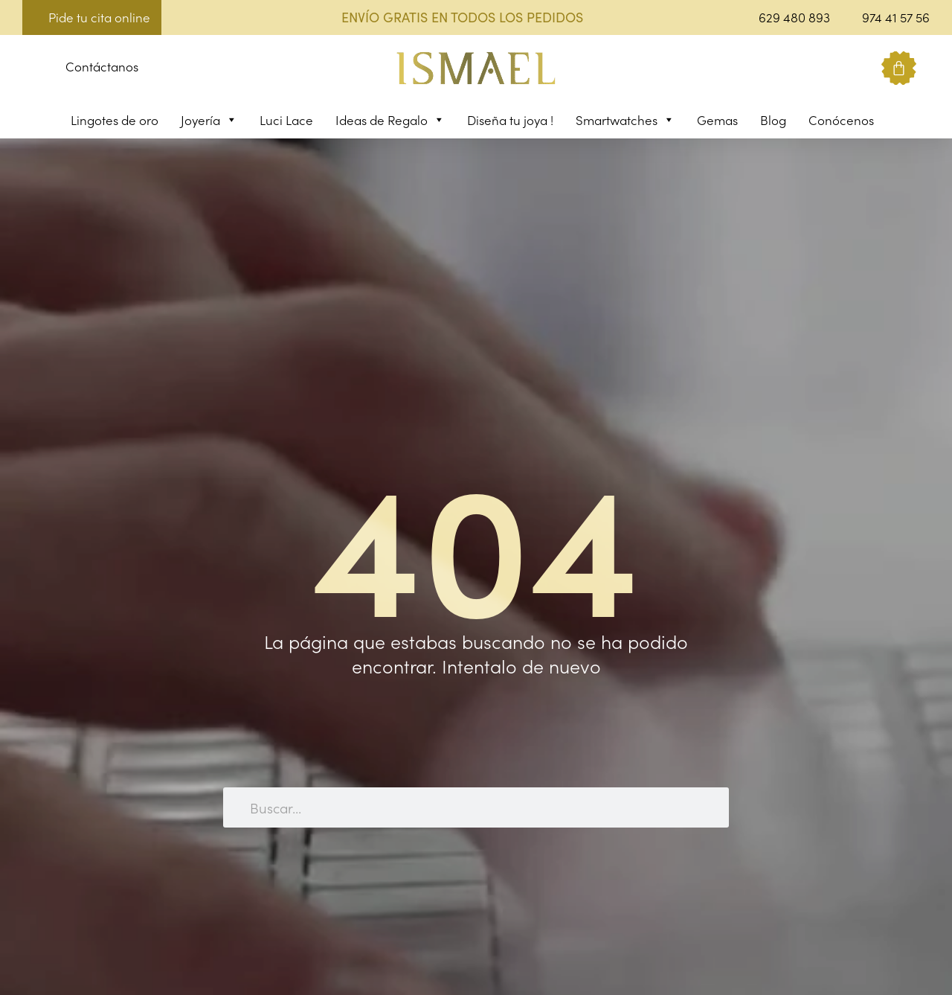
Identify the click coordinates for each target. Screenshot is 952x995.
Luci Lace (286, 120)
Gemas (717, 120)
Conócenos (841, 120)
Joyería (209, 120)
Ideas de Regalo (390, 120)
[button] (33, 68)
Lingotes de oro (114, 120)
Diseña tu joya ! (510, 120)
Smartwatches (625, 120)
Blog (773, 120)
